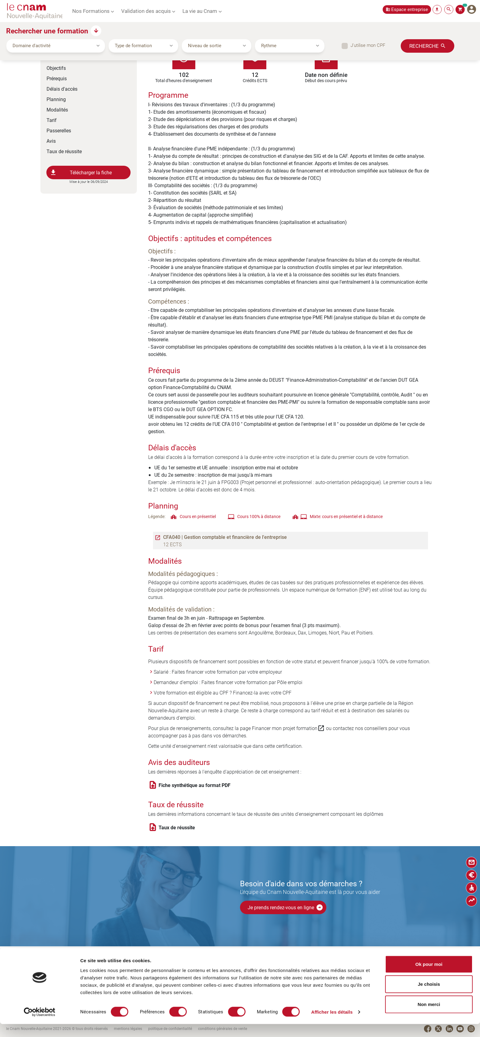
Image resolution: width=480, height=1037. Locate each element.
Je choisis (429, 997)
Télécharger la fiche (81, 172)
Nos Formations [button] (91, 10)
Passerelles (59, 130)
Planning (56, 99)
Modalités (57, 109)
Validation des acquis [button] (146, 10)
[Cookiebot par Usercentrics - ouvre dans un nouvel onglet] (39, 1025)
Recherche (424, 45)
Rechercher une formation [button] (47, 30)
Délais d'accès (62, 88)
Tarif (52, 120)
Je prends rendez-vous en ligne (285, 907)
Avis (51, 141)
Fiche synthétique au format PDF (195, 785)
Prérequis (57, 78)
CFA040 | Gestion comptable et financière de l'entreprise (225, 537)
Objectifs (56, 68)
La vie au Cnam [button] (199, 10)
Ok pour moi (428, 976)
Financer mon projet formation (288, 728)
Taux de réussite (64, 151)
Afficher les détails (331, 1025)
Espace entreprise (409, 9)
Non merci (429, 1017)
